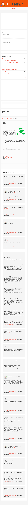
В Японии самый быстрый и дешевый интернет (10, 65)
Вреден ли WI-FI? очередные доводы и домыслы (10, 62)
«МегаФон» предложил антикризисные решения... (10, 69)
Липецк (11, 161)
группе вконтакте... (15, 211)
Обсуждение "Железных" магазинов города (9, 60)
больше (25, 77)
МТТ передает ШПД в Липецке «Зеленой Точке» (10, 73)
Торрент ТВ (4, 71)
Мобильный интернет (6, 42)
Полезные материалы (6, 47)
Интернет (6, 157)
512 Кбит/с (4, 64)
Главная (3, 118)
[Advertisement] (14, 21)
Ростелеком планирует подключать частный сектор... (11, 58)
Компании (6, 156)
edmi (22, 124)
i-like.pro (6, 154)
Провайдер (10, 157)
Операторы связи (5, 39)
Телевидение (5, 45)
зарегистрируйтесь (12, 183)
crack (14, 192)
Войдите (6, 183)
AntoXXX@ (6, 208)
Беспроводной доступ (6, 37)
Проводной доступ (5, 34)
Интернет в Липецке (17, 4)
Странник (6, 347)
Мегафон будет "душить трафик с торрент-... (9, 67)
